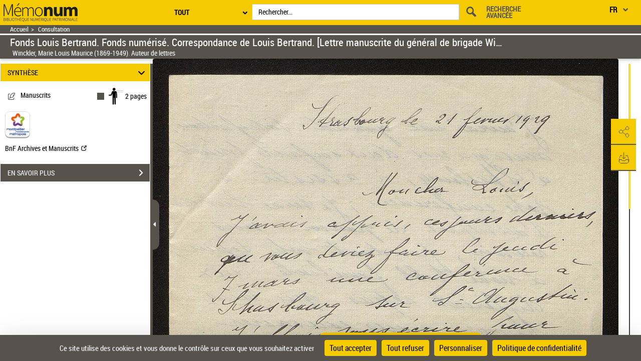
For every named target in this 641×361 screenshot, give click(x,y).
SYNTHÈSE (78, 72)
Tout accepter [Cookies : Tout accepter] (351, 347)
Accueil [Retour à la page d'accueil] (19, 29)
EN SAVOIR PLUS (79, 173)
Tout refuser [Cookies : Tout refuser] (405, 347)
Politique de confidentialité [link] (539, 347)
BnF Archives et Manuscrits (46, 148)
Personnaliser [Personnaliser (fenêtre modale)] (460, 347)
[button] (623, 132)
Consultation (54, 29)
